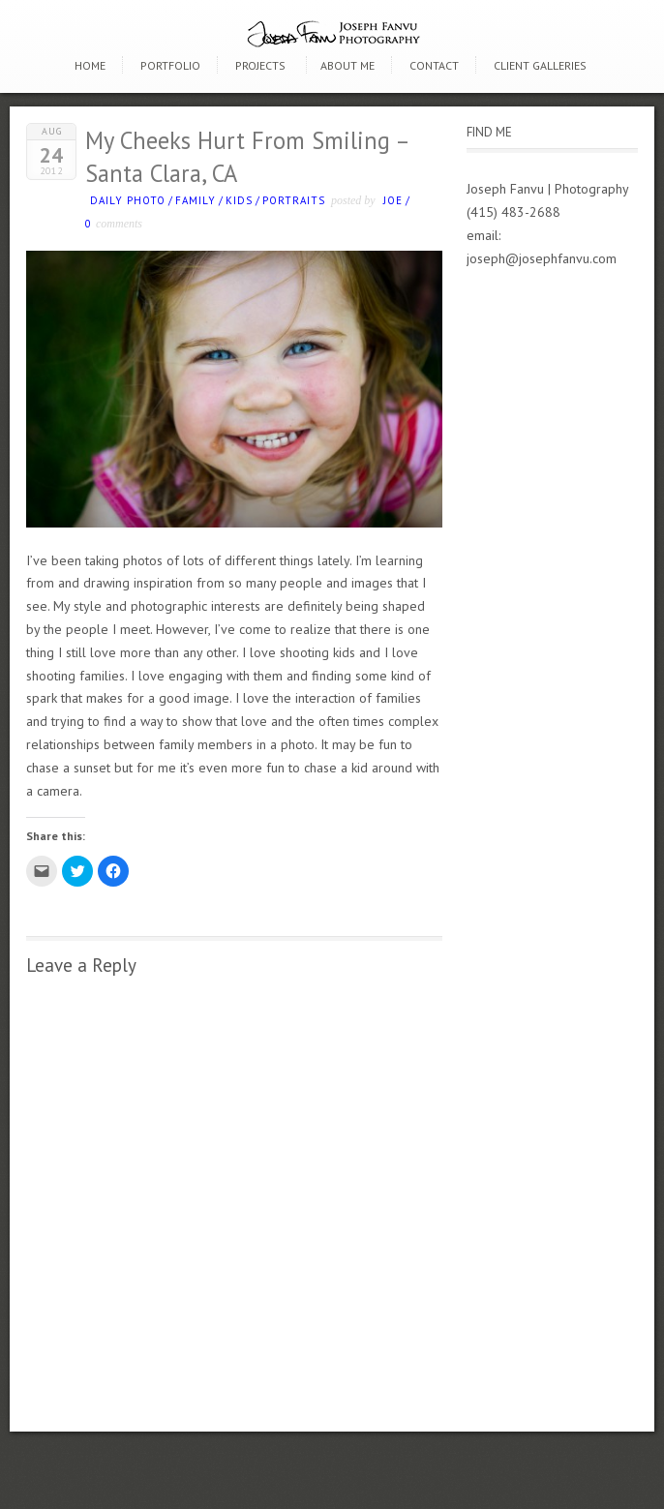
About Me (347, 65)
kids (239, 200)
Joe (393, 200)
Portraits (293, 200)
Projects (260, 65)
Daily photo (128, 200)
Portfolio (170, 65)
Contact (434, 65)
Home (90, 65)
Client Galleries (540, 65)
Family (195, 200)
